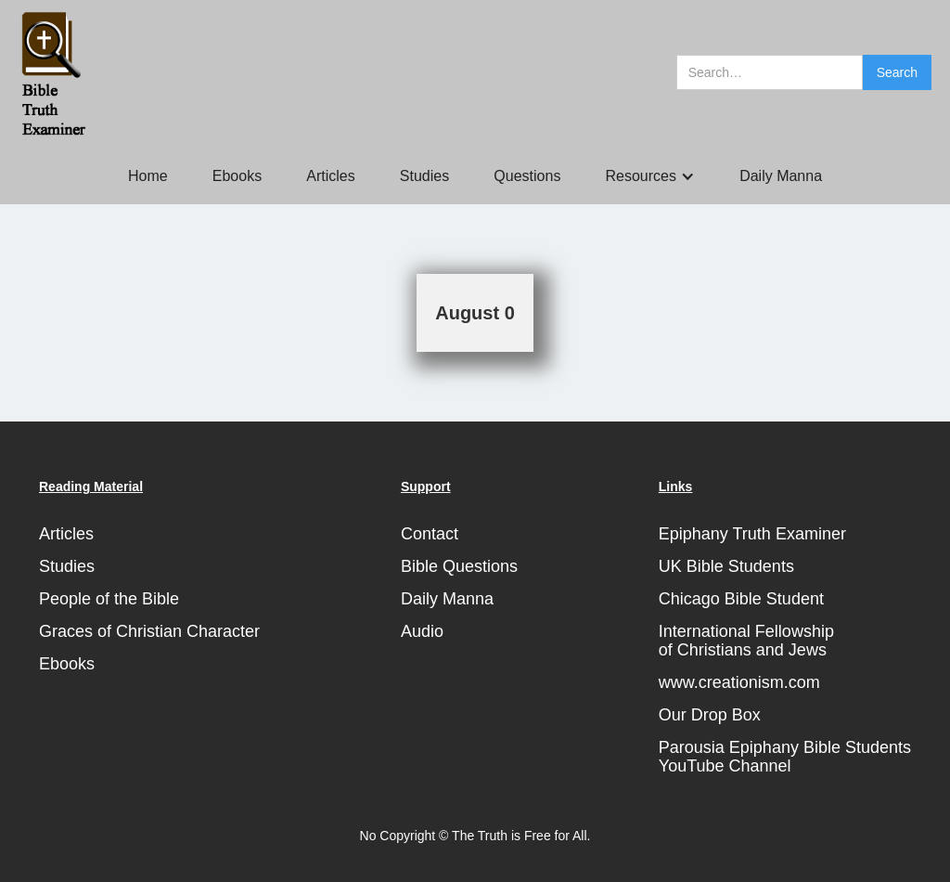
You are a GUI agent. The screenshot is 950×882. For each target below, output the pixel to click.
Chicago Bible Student (741, 599)
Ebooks (237, 176)
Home (148, 176)
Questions (527, 176)
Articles (330, 176)
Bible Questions (459, 566)
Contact (429, 534)
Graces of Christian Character (149, 631)
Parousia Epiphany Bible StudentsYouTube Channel (785, 756)
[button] (650, 176)
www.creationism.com (739, 682)
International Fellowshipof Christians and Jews (746, 640)
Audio (422, 631)
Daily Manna (780, 176)
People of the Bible (109, 599)
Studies (424, 176)
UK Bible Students (726, 566)
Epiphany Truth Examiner (752, 534)
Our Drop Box (710, 715)
